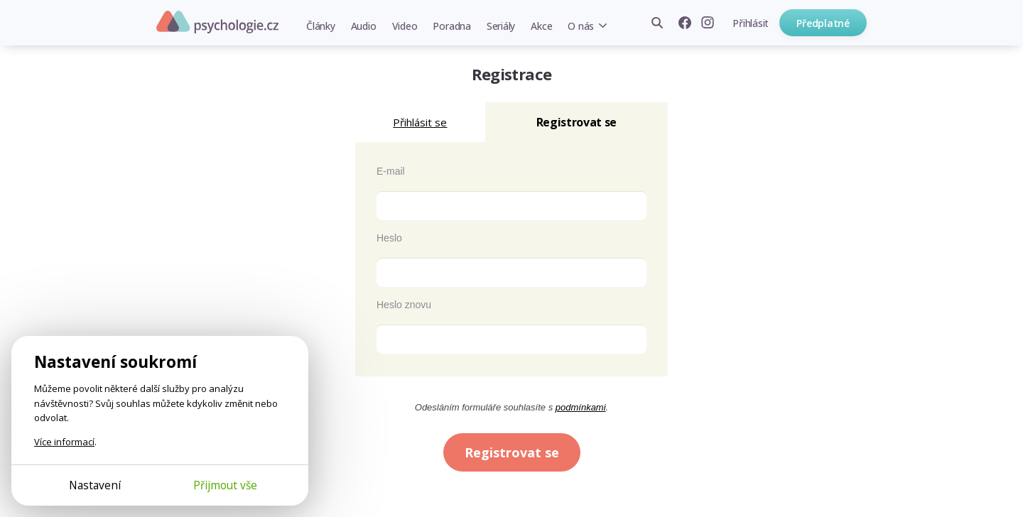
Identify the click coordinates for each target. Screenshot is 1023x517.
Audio (364, 26)
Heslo (389, 238)
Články (320, 26)
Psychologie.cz (217, 22)
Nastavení (95, 485)
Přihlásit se (420, 122)
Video (405, 26)
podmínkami (581, 407)
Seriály (501, 26)
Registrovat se (512, 452)
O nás (581, 26)
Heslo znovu (404, 304)
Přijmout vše (225, 485)
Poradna (451, 26)
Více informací (64, 441)
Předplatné (823, 23)
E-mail (391, 171)
